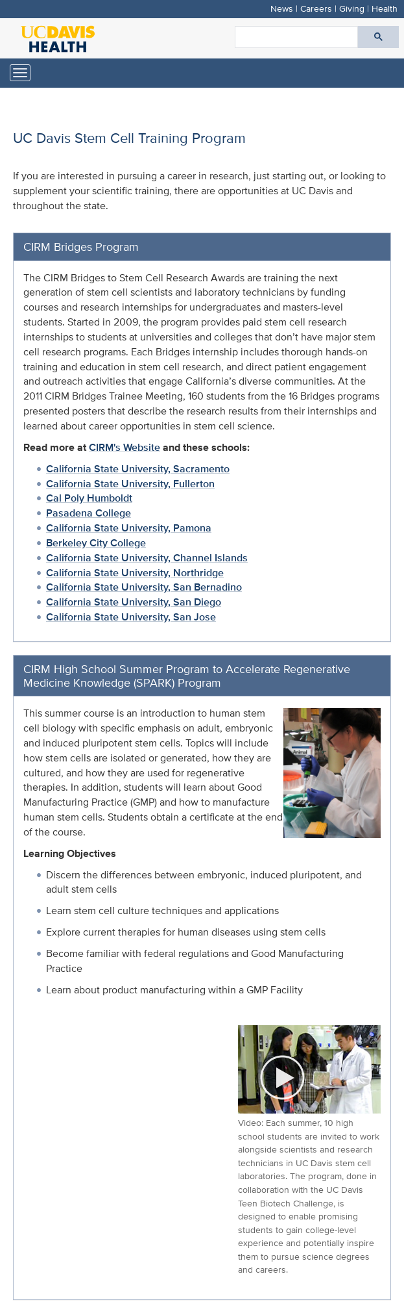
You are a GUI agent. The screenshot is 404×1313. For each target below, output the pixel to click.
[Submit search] (378, 37)
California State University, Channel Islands (147, 557)
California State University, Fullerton (130, 483)
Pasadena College (88, 512)
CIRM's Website (124, 447)
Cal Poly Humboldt (89, 498)
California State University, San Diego (133, 601)
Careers (316, 8)
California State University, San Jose (131, 616)
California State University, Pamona (128, 527)
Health (385, 8)
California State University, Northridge (135, 572)
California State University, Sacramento (138, 468)
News (281, 8)
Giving (351, 8)
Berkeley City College (96, 542)
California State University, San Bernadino (144, 587)
